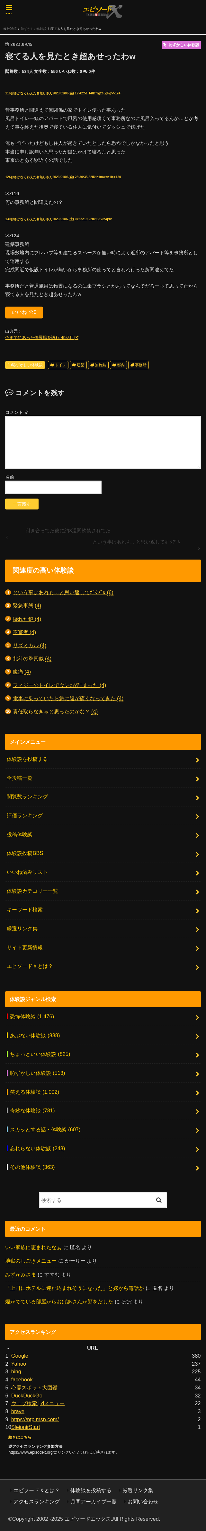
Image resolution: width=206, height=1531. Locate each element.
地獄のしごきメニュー (31, 1261)
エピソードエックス (88, 1519)
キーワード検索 (25, 909)
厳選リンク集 (22, 928)
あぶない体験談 (35, 1035)
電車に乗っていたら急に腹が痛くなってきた (68, 698)
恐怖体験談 (32, 1016)
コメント (17, 412)
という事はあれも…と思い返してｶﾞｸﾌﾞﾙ (63, 592)
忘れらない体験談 (37, 1148)
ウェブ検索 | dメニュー (38, 1403)
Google (19, 1356)
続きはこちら (19, 1437)
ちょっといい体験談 (40, 1054)
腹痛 (22, 672)
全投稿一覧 (19, 778)
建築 (81, 365)
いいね (24, 312)
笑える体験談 (34, 1092)
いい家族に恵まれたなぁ (33, 1247)
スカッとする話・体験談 (45, 1129)
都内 (121, 365)
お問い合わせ (143, 1501)
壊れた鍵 (27, 619)
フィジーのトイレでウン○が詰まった (59, 685)
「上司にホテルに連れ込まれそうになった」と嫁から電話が (74, 1288)
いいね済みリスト (27, 872)
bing (16, 1371)
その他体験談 (32, 1167)
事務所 (141, 365)
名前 (9, 477)
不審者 (24, 632)
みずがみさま (20, 1274)
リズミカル (30, 645)
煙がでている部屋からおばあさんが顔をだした (59, 1301)
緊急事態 (27, 606)
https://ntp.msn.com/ (35, 1419)
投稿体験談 (19, 834)
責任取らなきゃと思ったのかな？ (55, 712)
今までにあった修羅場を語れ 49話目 (39, 337)
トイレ (60, 365)
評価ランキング (25, 815)
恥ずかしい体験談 (27, 365)
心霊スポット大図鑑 (34, 1387)
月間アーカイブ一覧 (93, 1501)
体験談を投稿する (27, 759)
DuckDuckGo (26, 1395)
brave (17, 1411)
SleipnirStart (25, 1427)
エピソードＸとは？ (30, 966)
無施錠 (100, 365)
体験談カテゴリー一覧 (32, 891)
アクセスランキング (36, 1501)
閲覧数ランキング (27, 796)
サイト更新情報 (25, 947)
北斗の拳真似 (32, 659)
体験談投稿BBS (25, 853)
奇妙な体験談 (32, 1110)
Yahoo (18, 1364)
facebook (22, 1379)
